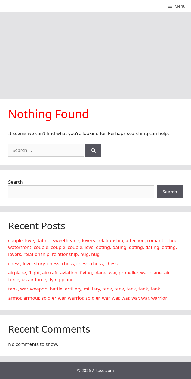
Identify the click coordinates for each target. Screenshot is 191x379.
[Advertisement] (95, 53)
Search (15, 182)
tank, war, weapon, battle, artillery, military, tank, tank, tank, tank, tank (84, 289)
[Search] (93, 150)
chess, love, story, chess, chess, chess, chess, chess (63, 263)
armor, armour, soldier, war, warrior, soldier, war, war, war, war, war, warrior (87, 298)
